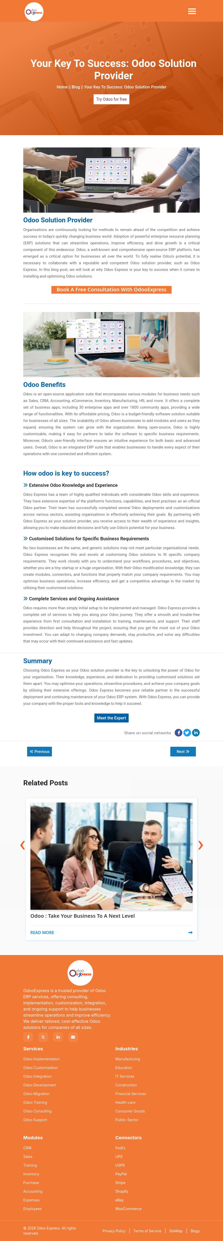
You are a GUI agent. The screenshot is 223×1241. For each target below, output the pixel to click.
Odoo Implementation (41, 1059)
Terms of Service (147, 1231)
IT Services (124, 1076)
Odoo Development (39, 1085)
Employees (32, 1208)
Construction (126, 1085)
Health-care (125, 1102)
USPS (120, 1165)
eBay (119, 1200)
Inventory (31, 1173)
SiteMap (176, 1231)
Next (183, 751)
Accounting (32, 1191)
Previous (40, 751)
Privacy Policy (114, 1231)
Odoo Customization (40, 1067)
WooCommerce (128, 1208)
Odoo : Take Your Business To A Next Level (82, 915)
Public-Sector (126, 1120)
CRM (27, 1147)
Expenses (31, 1200)
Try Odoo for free (111, 99)
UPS (118, 1156)
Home (62, 87)
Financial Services (130, 1093)
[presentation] (22, 833)
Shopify (121, 1191)
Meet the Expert (111, 718)
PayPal (121, 1173)
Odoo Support (35, 1120)
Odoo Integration (37, 1076)
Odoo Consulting (37, 1111)
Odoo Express (48, 1228)
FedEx (120, 1147)
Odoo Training (35, 1102)
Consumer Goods (130, 1111)
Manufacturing (127, 1059)
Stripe (120, 1182)
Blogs (195, 1231)
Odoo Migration (36, 1093)
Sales (27, 1156)
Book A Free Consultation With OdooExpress (111, 289)
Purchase (31, 1182)
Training (30, 1165)
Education (123, 1067)
